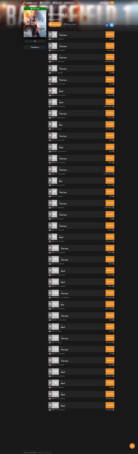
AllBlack (52, 286)
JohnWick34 (54, 297)
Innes (52, 230)
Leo (51, 73)
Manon (52, 95)
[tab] (55, 24)
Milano (52, 185)
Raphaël (52, 151)
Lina (51, 264)
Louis (52, 140)
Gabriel (52, 162)
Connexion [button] (104, 3)
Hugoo (52, 106)
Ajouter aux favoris (54, 19)
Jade (51, 342)
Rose (51, 61)
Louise (52, 398)
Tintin (52, 309)
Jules (52, 129)
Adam (52, 410)
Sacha (52, 84)
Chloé (52, 118)
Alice (51, 39)
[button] (69, 3)
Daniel (52, 50)
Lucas (52, 365)
